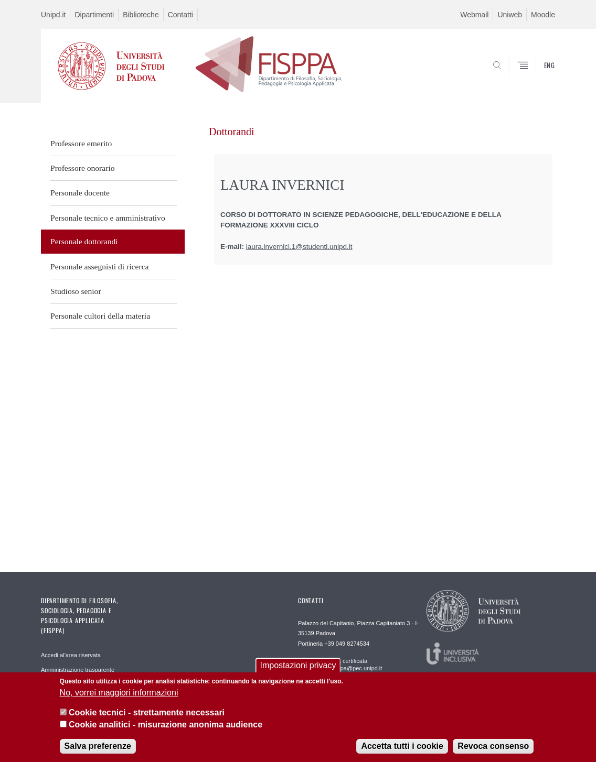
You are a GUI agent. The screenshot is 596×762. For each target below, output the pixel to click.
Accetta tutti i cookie (402, 747)
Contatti (180, 14)
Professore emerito (81, 143)
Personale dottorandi (84, 241)
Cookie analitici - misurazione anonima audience (165, 725)
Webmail (474, 14)
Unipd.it (53, 14)
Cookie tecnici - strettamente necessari (147, 713)
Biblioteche (141, 14)
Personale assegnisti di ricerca (99, 266)
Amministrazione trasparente (77, 670)
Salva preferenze (98, 747)
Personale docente (80, 192)
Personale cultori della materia (100, 315)
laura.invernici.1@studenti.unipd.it (299, 247)
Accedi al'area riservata (71, 655)
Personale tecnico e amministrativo (107, 217)
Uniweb (509, 14)
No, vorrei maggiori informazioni (119, 693)
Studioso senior (75, 291)
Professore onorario (82, 168)
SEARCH (537, 78)
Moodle (543, 14)
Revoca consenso (493, 747)
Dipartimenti (94, 14)
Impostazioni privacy (298, 666)
